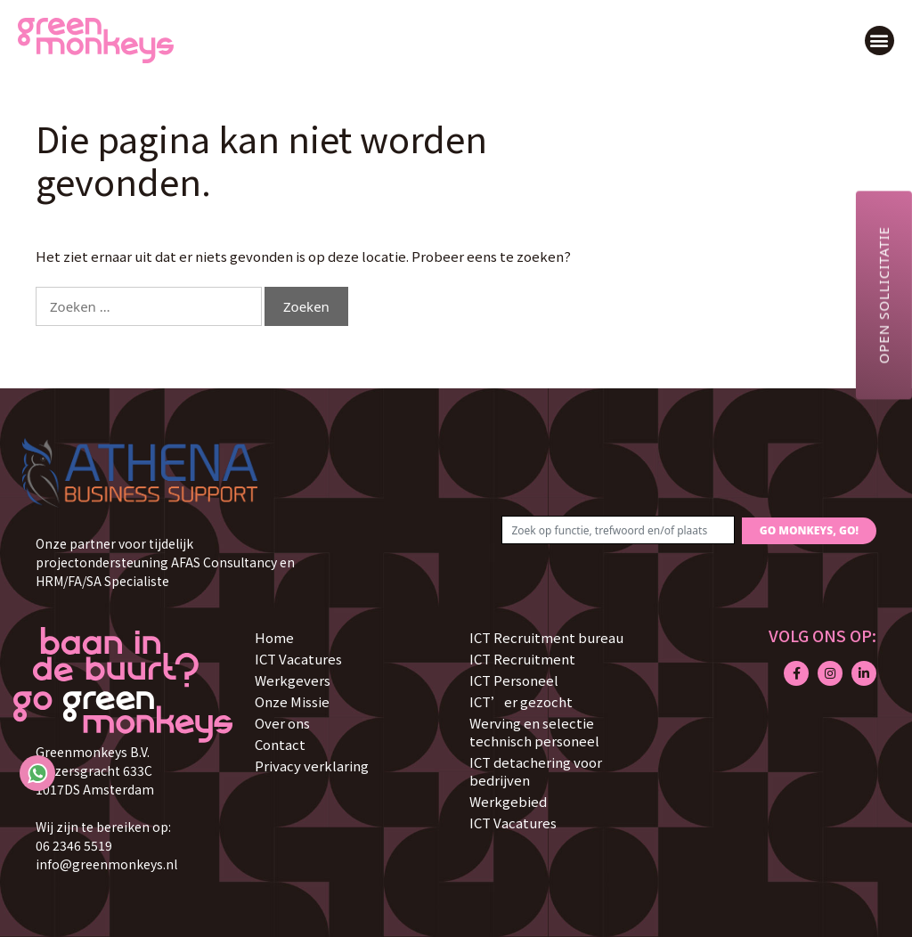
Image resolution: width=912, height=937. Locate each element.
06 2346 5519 (74, 845)
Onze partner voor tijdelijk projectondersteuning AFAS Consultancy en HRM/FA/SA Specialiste (165, 562)
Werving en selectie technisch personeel (534, 731)
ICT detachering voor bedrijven (535, 771)
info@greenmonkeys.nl (106, 864)
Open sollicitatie (883, 294)
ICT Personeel (513, 680)
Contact (280, 744)
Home (274, 637)
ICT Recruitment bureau (546, 637)
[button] (879, 40)
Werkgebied (508, 801)
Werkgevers (292, 680)
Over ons (282, 722)
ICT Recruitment (522, 658)
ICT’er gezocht (521, 701)
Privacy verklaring (312, 765)
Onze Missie (292, 701)
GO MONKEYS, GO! (809, 530)
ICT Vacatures (298, 658)
